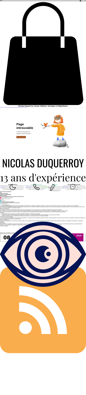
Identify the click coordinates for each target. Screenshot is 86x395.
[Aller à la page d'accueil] (21, 137)
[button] (43, 53)
